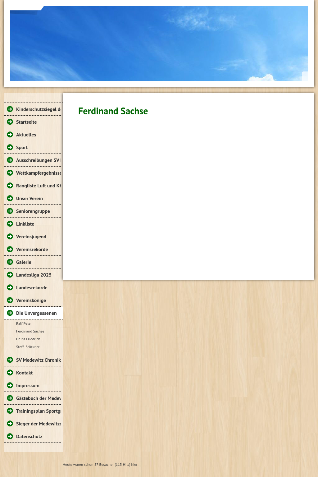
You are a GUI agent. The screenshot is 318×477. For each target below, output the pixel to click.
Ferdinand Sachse (30, 331)
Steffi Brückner (27, 346)
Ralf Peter (24, 323)
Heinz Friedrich (28, 339)
